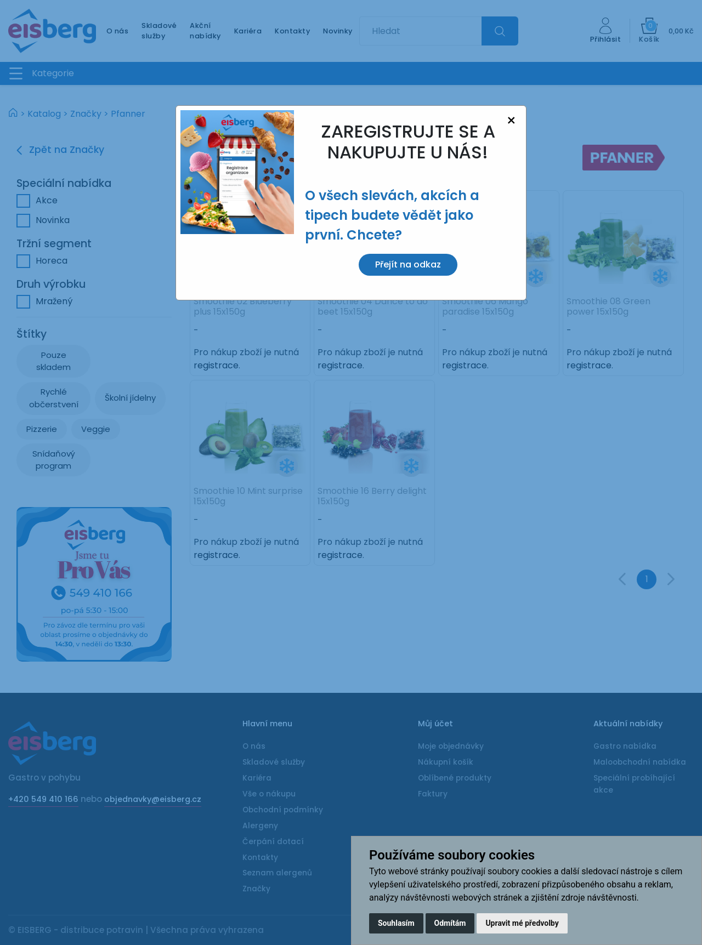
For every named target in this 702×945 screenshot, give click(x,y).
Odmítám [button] (450, 923)
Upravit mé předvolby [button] (521, 923)
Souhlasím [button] (396, 923)
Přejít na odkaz (408, 264)
